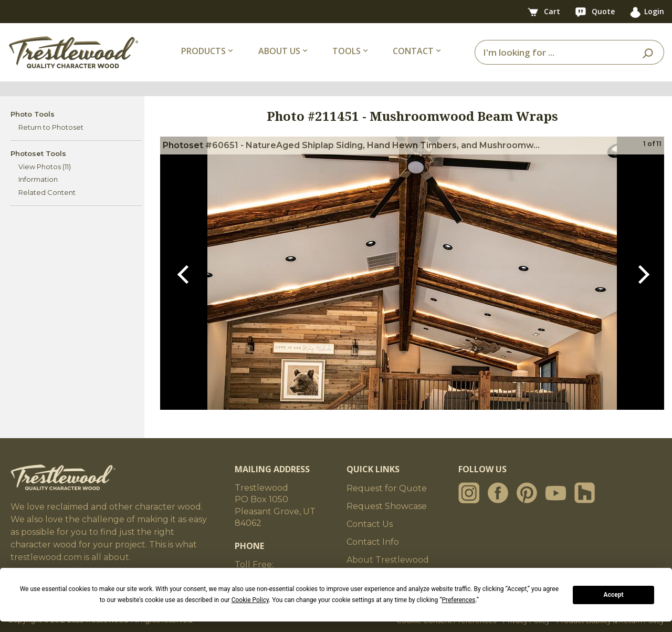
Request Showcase (386, 506)
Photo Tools (32, 114)
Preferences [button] (458, 600)
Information (38, 179)
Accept (614, 594)
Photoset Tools (38, 153)
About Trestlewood (387, 560)
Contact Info (372, 542)
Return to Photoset (50, 127)
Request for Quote (386, 488)
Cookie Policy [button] (250, 600)
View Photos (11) (44, 166)
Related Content (47, 192)
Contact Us (369, 524)
